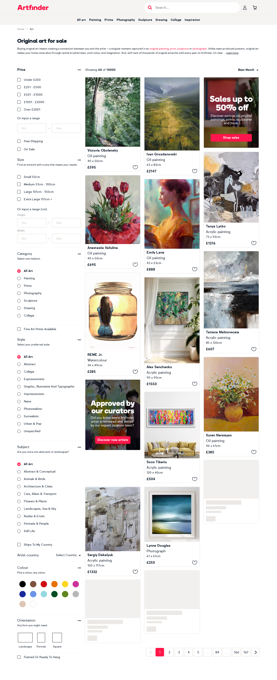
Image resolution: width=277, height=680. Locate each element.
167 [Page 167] (245, 652)
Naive (24, 401)
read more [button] (232, 52)
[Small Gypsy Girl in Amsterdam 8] (171, 437)
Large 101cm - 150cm (35, 192)
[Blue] (33, 594)
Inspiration (192, 20)
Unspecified (28, 431)
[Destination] (112, 531)
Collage (176, 20)
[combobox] (68, 555)
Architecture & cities (35, 486)
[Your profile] (245, 7)
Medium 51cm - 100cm (36, 184)
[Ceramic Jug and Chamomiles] (231, 406)
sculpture (183, 48)
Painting (95, 20)
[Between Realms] (112, 124)
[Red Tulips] (112, 221)
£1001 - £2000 (30, 102)
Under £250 (29, 80)
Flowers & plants (32, 501)
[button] (68, 555)
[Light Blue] (44, 594)
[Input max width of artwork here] (66, 238)
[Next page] (255, 652)
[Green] (65, 594)
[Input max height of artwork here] (66, 222)
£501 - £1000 (30, 95)
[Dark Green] (54, 594)
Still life (26, 531)
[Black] (22, 584)
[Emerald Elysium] (171, 332)
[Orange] (54, 584)
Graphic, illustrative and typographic (46, 386)
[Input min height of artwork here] (31, 222)
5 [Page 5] (198, 652)
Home (20, 29)
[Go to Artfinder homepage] (33, 7)
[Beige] (22, 604)
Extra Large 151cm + (34, 199)
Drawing (161, 20)
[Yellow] (65, 584)
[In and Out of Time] (171, 526)
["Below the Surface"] (231, 199)
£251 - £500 (29, 87)
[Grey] (75, 594)
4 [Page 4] (189, 652)
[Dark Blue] (22, 594)
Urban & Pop (29, 424)
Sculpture (145, 20)
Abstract (26, 364)
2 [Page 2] (169, 652)
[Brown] (33, 584)
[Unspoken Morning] (171, 226)
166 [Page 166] (236, 652)
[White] (33, 604)
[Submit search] (149, 7)
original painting (159, 48)
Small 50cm (28, 177)
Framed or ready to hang (38, 657)
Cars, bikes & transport (36, 494)
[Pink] (75, 584)
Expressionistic (31, 379)
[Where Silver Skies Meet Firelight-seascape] (231, 302)
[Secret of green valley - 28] (171, 126)
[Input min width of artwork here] (31, 238)
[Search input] (194, 7)
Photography (126, 20)
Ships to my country (34, 545)
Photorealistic (29, 409)
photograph (200, 48)
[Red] (44, 584)
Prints (108, 20)
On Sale (26, 149)
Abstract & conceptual (36, 471)
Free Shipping (30, 141)
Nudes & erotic (31, 516)
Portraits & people (33, 523)
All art (81, 20)
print (173, 48)
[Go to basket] (255, 7)
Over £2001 (28, 109)
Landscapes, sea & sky (36, 509)
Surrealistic (28, 416)
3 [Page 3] (179, 652)
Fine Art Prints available (36, 329)
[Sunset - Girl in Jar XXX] (112, 324)
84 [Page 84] (217, 652)
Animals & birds (31, 479)
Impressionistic (30, 394)
